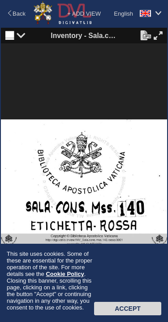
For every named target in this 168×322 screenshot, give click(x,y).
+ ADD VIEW (84, 13)
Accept (128, 308)
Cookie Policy (65, 274)
